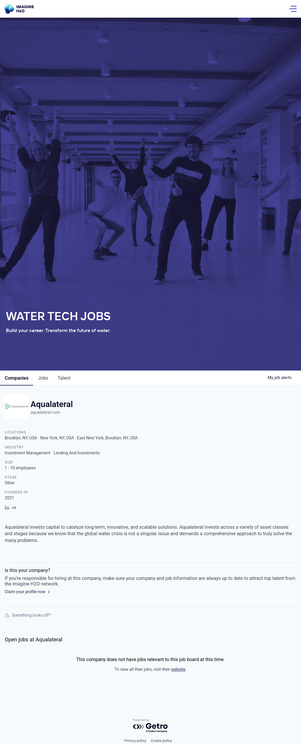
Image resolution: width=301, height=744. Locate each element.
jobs (43, 378)
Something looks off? (28, 615)
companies (17, 378)
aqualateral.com (45, 412)
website (178, 669)
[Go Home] (19, 9)
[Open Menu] (293, 9)
